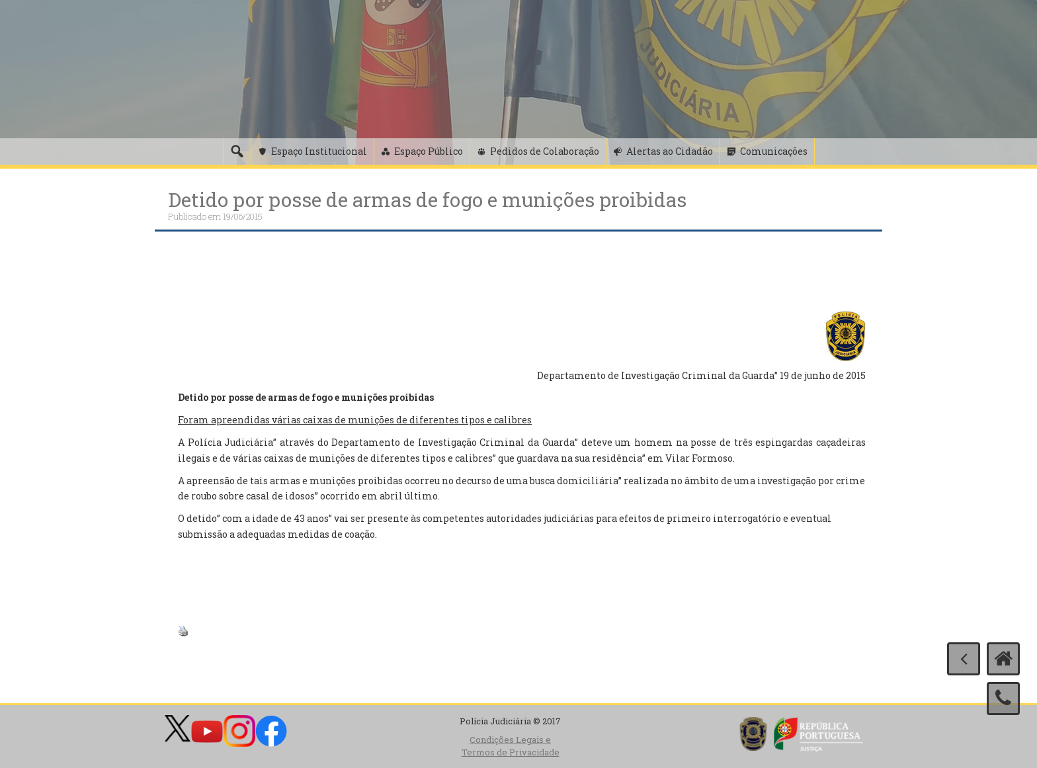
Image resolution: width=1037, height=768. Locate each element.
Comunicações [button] (774, 151)
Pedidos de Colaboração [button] (544, 151)
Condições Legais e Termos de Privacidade (511, 746)
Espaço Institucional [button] (319, 151)
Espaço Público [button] (428, 151)
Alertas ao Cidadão (669, 151)
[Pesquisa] (237, 151)
